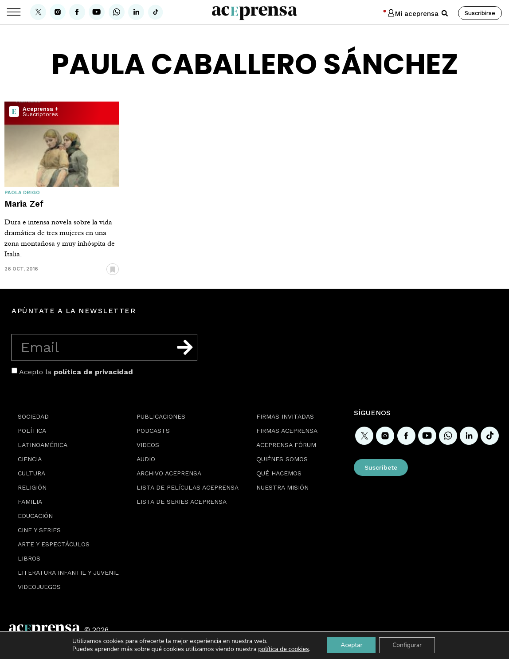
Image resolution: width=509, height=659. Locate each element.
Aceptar (351, 645)
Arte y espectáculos (54, 544)
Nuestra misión (282, 487)
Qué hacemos (278, 473)
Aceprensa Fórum (286, 444)
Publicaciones (161, 416)
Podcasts (153, 430)
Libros (29, 558)
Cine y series (39, 529)
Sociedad (33, 416)
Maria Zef (23, 203)
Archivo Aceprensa (169, 473)
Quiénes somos (282, 459)
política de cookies (283, 649)
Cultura (31, 473)
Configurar (407, 645)
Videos (148, 444)
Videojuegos (39, 586)
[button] (445, 13)
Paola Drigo (22, 193)
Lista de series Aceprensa (182, 501)
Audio (146, 459)
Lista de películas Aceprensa (188, 487)
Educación (35, 515)
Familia (30, 501)
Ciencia (30, 459)
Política (32, 430)
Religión (32, 487)
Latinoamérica (42, 444)
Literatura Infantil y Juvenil (68, 572)
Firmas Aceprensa (286, 430)
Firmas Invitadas (285, 416)
